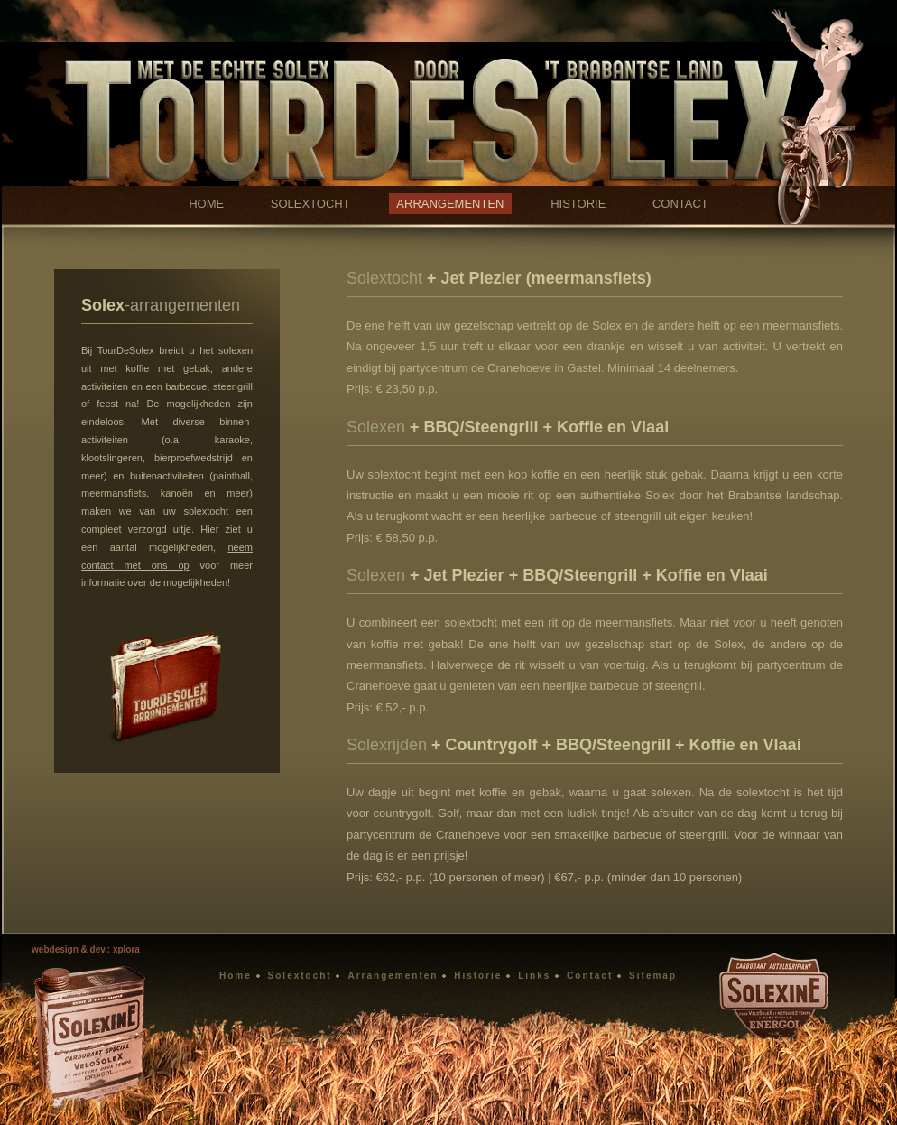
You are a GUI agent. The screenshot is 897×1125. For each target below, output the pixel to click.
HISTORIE (578, 203)
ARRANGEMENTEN (450, 203)
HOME (206, 203)
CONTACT (680, 203)
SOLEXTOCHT (310, 203)
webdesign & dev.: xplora (86, 949)
